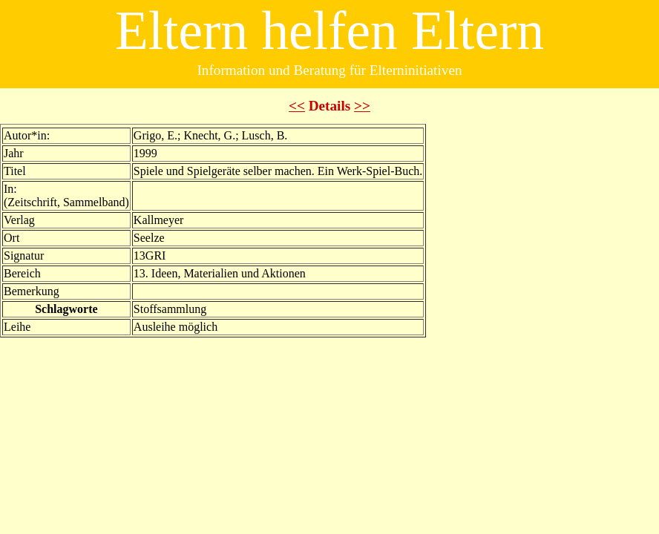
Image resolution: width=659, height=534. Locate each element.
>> (362, 105)
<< (297, 105)
